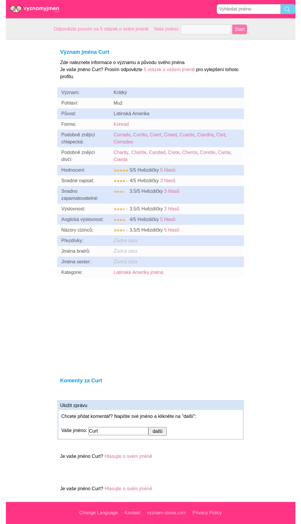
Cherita (189, 152)
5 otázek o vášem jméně (169, 69)
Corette (207, 152)
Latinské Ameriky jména (138, 272)
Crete (173, 152)
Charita (138, 152)
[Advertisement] (29, 127)
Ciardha (205, 134)
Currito (140, 134)
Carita (224, 152)
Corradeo (123, 141)
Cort (220, 134)
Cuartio (187, 134)
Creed (170, 134)
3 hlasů (167, 180)
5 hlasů (167, 170)
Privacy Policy (207, 512)
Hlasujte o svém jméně (128, 456)
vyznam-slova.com (166, 512)
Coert (155, 134)
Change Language (98, 512)
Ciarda (121, 159)
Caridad (157, 152)
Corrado (122, 134)
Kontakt (133, 512)
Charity (121, 152)
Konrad (121, 124)
